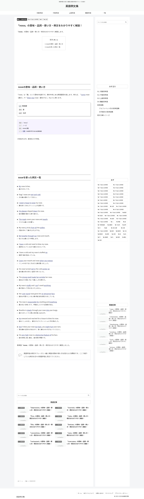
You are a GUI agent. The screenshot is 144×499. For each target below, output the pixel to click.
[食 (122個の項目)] (125, 221)
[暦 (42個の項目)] (107, 228)
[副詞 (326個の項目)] (112, 218)
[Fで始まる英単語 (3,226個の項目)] (120, 200)
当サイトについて (89, 493)
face (53, 293)
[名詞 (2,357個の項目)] (112, 206)
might (47, 327)
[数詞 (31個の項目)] (112, 231)
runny (83, 94)
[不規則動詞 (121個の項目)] (101, 224)
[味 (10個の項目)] (112, 237)
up (46, 252)
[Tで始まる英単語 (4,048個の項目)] (104, 197)
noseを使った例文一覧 (53, 47)
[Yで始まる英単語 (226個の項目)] (122, 218)
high (27, 335)
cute (23, 293)
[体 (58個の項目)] (100, 228)
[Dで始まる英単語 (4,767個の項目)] (104, 191)
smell (29, 277)
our (35, 236)
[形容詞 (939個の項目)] (100, 215)
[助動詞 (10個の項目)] (106, 237)
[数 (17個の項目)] (119, 234)
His (20, 211)
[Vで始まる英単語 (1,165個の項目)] (116, 212)
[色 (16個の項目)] (125, 234)
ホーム (80, 493)
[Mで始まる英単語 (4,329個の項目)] (120, 194)
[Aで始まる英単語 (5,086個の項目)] (120, 187)
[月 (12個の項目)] (99, 237)
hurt (51, 327)
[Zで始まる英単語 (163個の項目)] (103, 221)
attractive (47, 293)
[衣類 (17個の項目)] (114, 234)
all (36, 227)
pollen (42, 227)
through (31, 236)
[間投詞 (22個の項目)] (100, 234)
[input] (54, 395)
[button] (89, 395)
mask (24, 219)
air (49, 269)
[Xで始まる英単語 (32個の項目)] (103, 231)
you (45, 260)
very (23, 335)
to (30, 203)
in (34, 269)
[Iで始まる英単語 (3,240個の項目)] (104, 200)
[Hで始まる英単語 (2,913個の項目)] (104, 203)
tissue (27, 203)
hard (39, 327)
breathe (24, 236)
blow (29, 98)
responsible (32, 302)
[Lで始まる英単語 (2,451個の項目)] (103, 206)
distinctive (40, 335)
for (38, 302)
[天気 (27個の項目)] (125, 231)
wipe (33, 203)
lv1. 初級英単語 (22, 19)
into (47, 310)
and (35, 194)
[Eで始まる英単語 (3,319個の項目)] (120, 197)
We (20, 236)
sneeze (50, 260)
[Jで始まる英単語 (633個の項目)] (122, 215)
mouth (45, 219)
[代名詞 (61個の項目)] (117, 224)
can (36, 285)
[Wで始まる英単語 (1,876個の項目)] (120, 209)
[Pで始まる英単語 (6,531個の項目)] (104, 187)
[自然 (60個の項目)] (125, 224)
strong (24, 277)
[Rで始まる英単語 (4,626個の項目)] (120, 191)
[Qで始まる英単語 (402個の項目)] (103, 218)
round (28, 293)
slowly (29, 310)
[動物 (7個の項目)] (118, 237)
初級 (24, 131)
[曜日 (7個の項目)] (125, 237)
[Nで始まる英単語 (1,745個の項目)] (103, 212)
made (34, 277)
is (25, 227)
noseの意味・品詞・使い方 (54, 44)
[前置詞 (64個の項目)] (110, 224)
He (20, 318)
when (42, 260)
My (20, 186)
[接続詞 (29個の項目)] (118, 231)
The (20, 219)
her (37, 277)
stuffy (29, 285)
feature (46, 335)
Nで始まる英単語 (33, 19)
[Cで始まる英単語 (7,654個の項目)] (120, 184)
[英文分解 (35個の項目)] (115, 228)
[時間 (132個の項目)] (119, 221)
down (35, 211)
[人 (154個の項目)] (112, 221)
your (33, 98)
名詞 (45, 19)
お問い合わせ (100, 493)
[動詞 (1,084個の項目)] (125, 212)
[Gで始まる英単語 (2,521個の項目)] (120, 203)
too (36, 327)
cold (38, 194)
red (32, 269)
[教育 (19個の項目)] (108, 234)
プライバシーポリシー (121, 493)
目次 (51, 39)
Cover (21, 260)
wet (32, 194)
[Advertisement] (54, 66)
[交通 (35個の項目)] (124, 228)
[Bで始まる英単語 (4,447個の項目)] (104, 194)
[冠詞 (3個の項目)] (112, 240)
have (21, 244)
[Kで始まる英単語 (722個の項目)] (110, 215)
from (33, 227)
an (42, 293)
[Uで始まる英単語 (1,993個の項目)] (122, 206)
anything (47, 285)
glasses (24, 211)
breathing (53, 302)
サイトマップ (109, 493)
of (50, 335)
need (22, 203)
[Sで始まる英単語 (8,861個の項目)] (104, 184)
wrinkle (42, 277)
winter (44, 269)
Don (20, 327)
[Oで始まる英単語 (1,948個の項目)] (104, 209)
